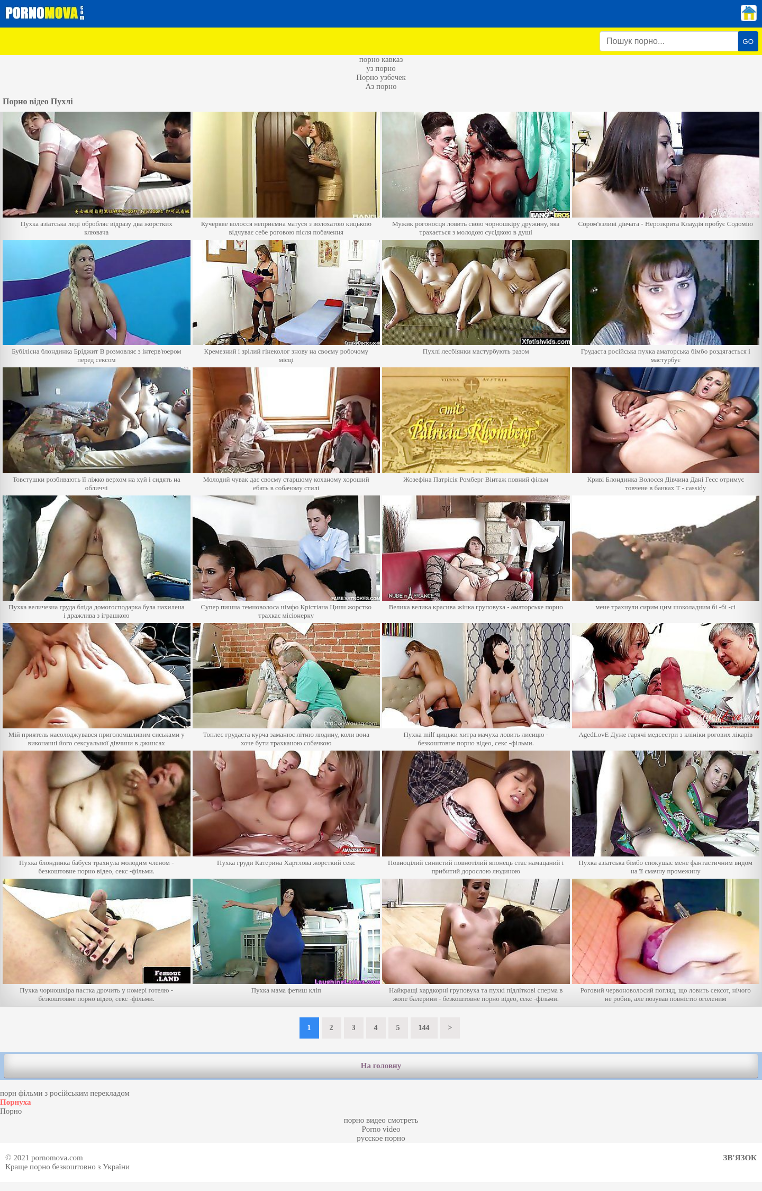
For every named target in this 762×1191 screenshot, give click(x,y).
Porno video (381, 1129)
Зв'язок (740, 1157)
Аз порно (380, 86)
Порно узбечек (381, 77)
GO (748, 42)
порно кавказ (381, 59)
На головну (381, 1065)
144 (424, 1028)
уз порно (381, 68)
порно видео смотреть (381, 1120)
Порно (11, 1111)
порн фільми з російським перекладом (65, 1093)
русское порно (381, 1138)
